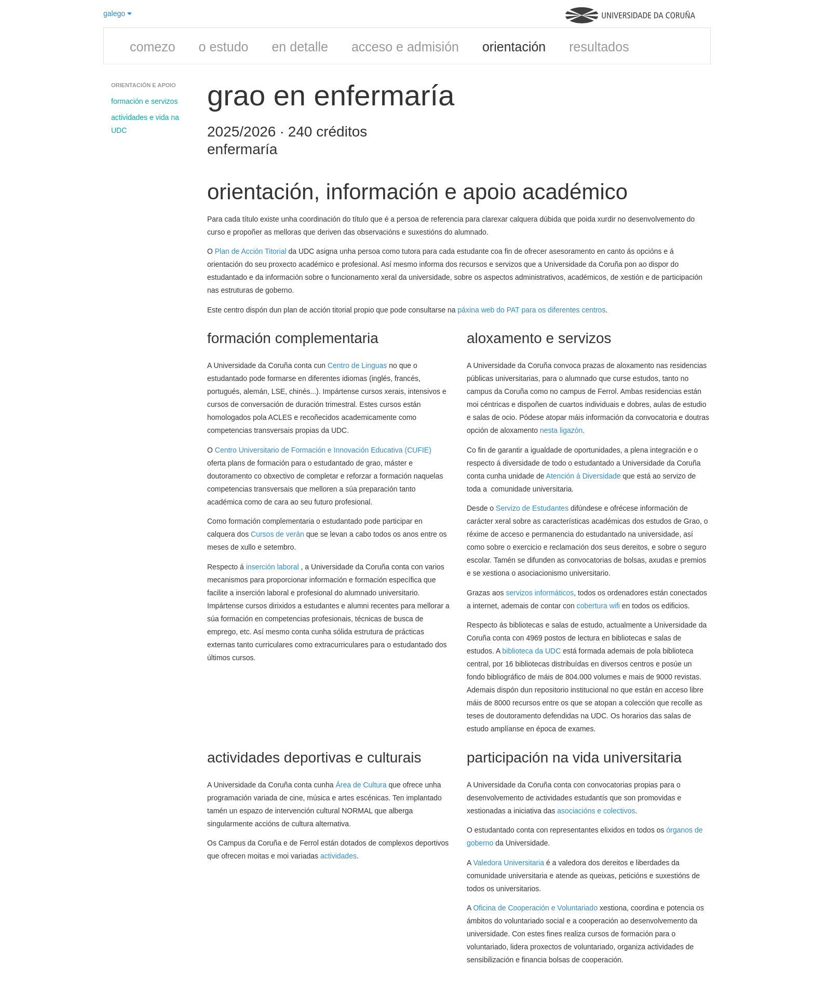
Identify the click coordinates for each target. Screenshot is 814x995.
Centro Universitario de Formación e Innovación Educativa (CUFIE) (323, 450)
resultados (599, 46)
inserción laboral (273, 567)
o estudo (224, 46)
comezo (152, 46)
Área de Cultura (361, 785)
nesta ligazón (561, 430)
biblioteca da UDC (533, 651)
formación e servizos (144, 101)
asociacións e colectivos (596, 811)
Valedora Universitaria (508, 862)
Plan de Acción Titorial (251, 251)
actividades (338, 856)
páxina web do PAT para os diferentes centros (532, 310)
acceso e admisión (405, 46)
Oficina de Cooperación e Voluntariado (535, 908)
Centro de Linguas (357, 365)
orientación (514, 46)
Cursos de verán (277, 534)
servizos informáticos (540, 593)
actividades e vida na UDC (145, 123)
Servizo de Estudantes (532, 508)
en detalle (300, 46)
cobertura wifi (598, 606)
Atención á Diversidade (583, 476)
